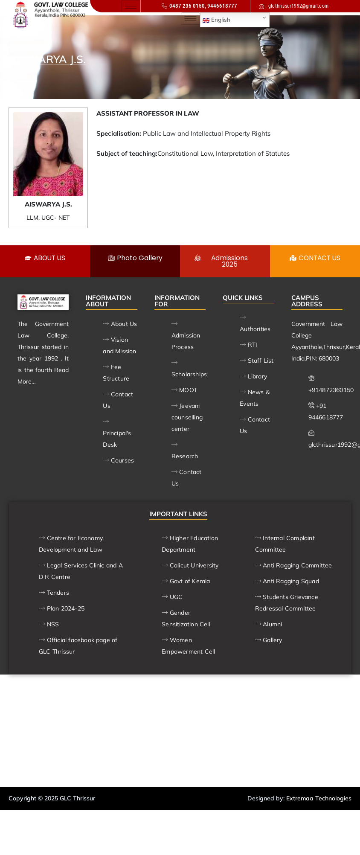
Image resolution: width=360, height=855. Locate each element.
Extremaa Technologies (318, 799)
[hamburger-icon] (130, 6)
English (216, 20)
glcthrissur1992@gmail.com (293, 6)
